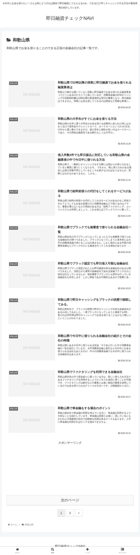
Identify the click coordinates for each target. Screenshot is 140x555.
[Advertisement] (70, 67)
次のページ (70, 499)
